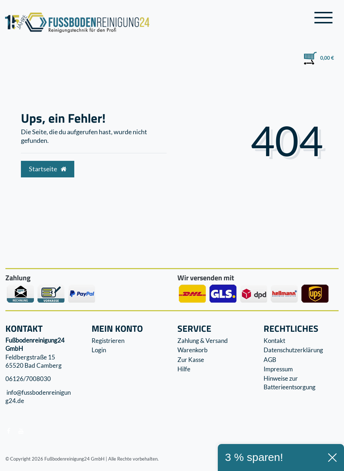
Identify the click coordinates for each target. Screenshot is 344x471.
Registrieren (108, 340)
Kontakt (274, 340)
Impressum (278, 369)
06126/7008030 (28, 379)
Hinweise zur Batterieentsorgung (290, 383)
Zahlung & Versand (202, 340)
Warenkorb (192, 350)
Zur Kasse (190, 359)
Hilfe (183, 369)
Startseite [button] (47, 169)
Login (99, 350)
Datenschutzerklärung (293, 350)
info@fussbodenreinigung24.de (38, 397)
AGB (270, 359)
